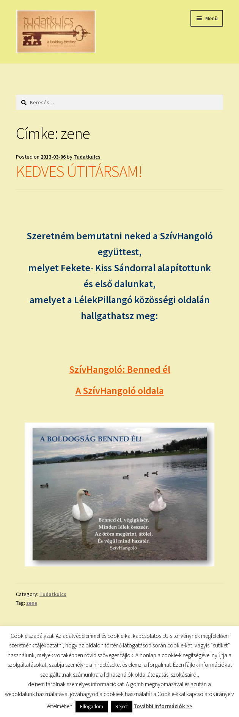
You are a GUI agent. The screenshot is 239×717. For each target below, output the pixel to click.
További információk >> (163, 706)
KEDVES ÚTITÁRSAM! (79, 171)
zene (31, 602)
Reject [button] (121, 706)
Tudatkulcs (87, 156)
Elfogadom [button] (91, 706)
